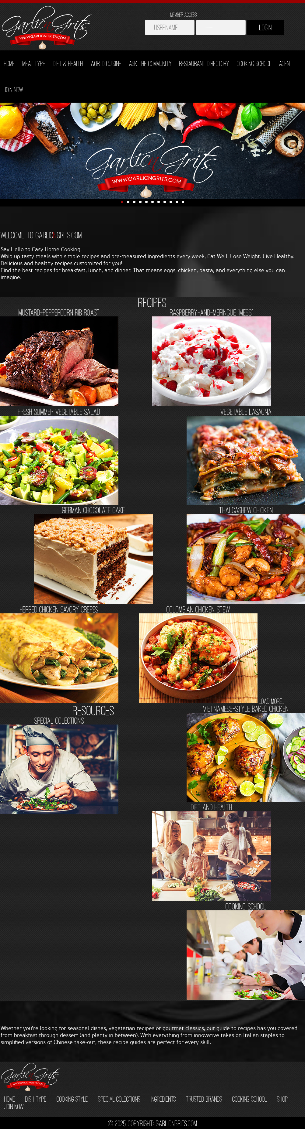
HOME (9, 1099)
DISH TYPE (36, 1099)
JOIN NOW (14, 1106)
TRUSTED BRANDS (204, 1099)
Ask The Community (150, 63)
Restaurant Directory (204, 63)
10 (177, 202)
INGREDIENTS (163, 1099)
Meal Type (34, 63)
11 (183, 202)
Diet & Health (68, 63)
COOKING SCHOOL (249, 1099)
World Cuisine (106, 63)
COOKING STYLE (72, 1099)
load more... (271, 701)
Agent (286, 63)
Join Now (13, 89)
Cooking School (254, 63)
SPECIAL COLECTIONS (119, 1099)
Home (9, 63)
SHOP (282, 1099)
